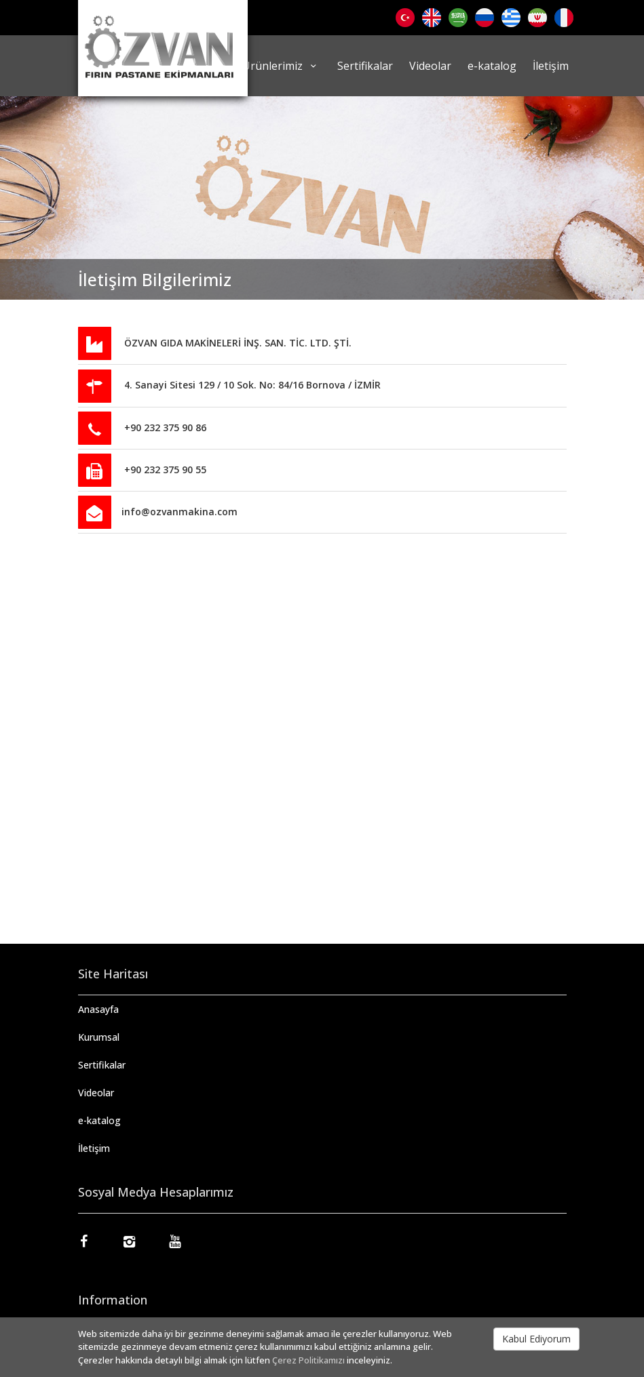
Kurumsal (98, 1037)
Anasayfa (98, 1009)
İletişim (551, 65)
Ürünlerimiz (281, 65)
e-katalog (492, 65)
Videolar (430, 65)
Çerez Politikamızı (308, 1360)
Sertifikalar (365, 65)
